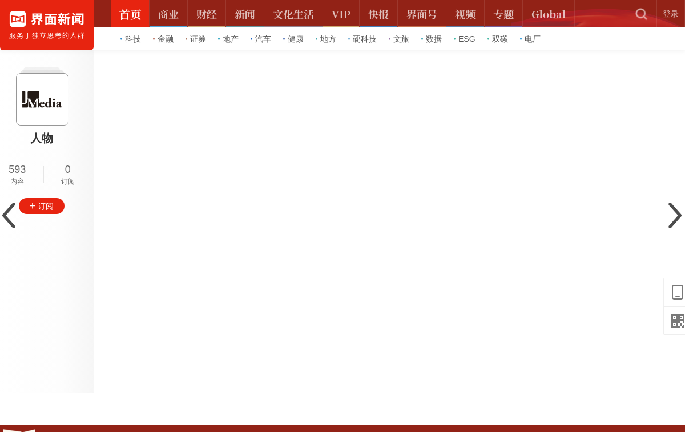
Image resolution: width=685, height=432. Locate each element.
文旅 (399, 38)
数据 (431, 38)
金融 (163, 38)
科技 (130, 38)
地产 (228, 38)
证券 (196, 38)
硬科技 (362, 38)
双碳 (497, 38)
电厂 (530, 38)
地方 (326, 38)
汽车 (261, 38)
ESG (465, 38)
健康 (293, 38)
